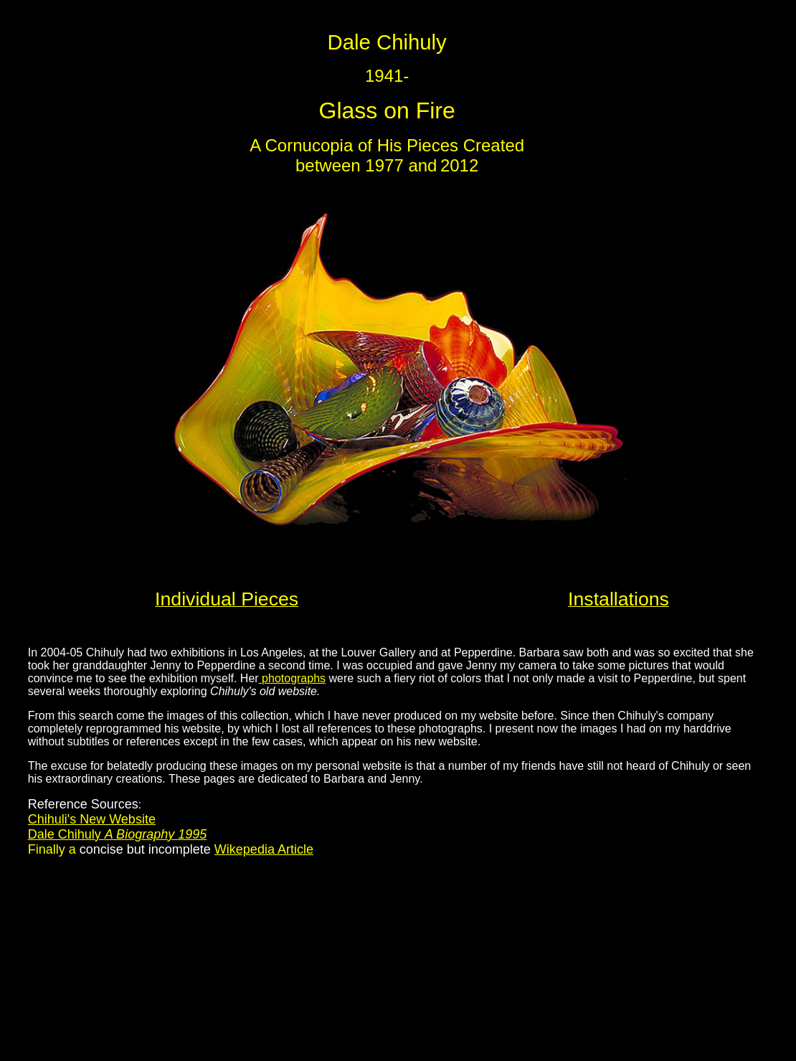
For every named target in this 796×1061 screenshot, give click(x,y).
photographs (292, 678)
